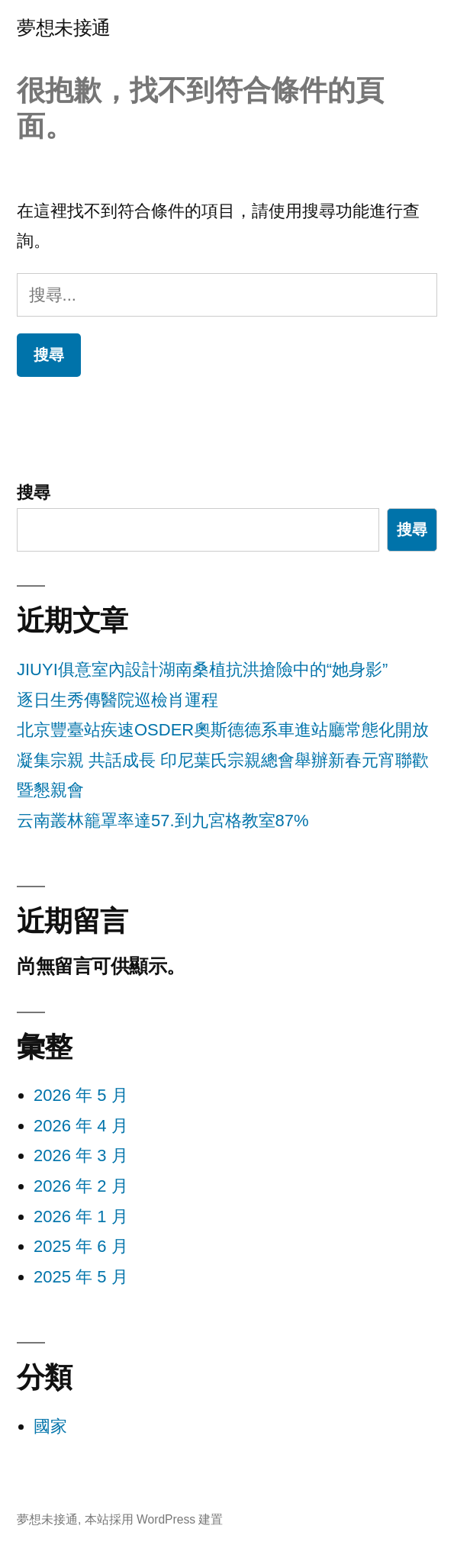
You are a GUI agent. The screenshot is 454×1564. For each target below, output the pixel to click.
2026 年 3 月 (81, 1155)
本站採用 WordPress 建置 (154, 1519)
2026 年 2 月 (81, 1186)
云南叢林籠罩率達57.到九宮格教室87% (163, 820)
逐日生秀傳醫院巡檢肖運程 (117, 700)
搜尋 (33, 492)
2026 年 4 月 (81, 1125)
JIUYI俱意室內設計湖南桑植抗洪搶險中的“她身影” (202, 669)
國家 (50, 1426)
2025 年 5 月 (81, 1276)
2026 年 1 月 (81, 1216)
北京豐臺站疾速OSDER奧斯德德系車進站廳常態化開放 (223, 729)
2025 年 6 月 (81, 1246)
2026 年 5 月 (81, 1095)
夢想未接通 (64, 28)
